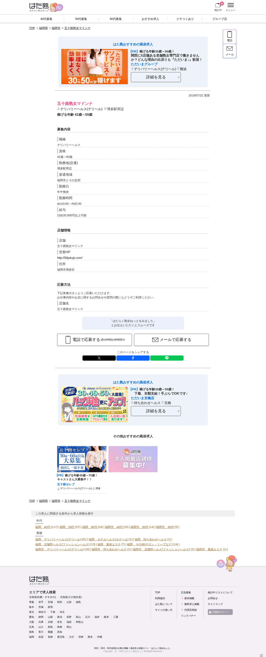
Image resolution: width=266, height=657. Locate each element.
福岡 (31, 636)
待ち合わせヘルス (147, 403)
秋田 (59, 602)
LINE (166, 358)
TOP (32, 28)
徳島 (31, 631)
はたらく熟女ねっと (133, 651)
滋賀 (68, 621)
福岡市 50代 (139, 527)
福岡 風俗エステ (109, 544)
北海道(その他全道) (71, 597)
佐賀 (40, 636)
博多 (98, 488)
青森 (31, 602)
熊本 (90, 636)
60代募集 (116, 19)
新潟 (59, 617)
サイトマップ (215, 604)
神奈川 (42, 612)
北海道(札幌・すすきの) (42, 597)
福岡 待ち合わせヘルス (151, 539)
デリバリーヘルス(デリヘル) (155, 69)
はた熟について (163, 604)
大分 (71, 636)
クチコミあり (185, 19)
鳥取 (50, 626)
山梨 (50, 617)
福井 (97, 617)
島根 (59, 626)
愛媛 (50, 631)
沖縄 (99, 636)
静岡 (40, 617)
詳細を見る (156, 77)
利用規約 (160, 598)
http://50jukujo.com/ (69, 257)
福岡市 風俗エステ (209, 549)
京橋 (167, 403)
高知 (59, 631)
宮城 (50, 602)
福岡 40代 (42, 527)
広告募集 (186, 592)
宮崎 (80, 636)
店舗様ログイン (220, 612)
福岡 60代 (89, 527)
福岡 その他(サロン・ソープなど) (149, 544)
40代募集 (47, 19)
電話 (229, 40)
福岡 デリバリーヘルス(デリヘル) (58, 539)
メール (230, 54)
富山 (78, 617)
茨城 (40, 607)
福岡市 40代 (114, 527)
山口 (40, 626)
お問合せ (213, 598)
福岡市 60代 (165, 527)
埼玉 (62, 612)
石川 (87, 617)
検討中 (219, 6)
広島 (31, 626)
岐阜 (106, 617)
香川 (40, 631)
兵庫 (40, 621)
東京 (31, 612)
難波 (183, 69)
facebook (133, 358)
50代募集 (81, 19)
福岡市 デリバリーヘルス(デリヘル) (59, 549)
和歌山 (79, 621)
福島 (78, 602)
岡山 (68, 626)
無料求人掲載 (191, 604)
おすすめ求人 (150, 19)
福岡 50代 (67, 527)
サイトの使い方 (163, 609)
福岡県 (43, 28)
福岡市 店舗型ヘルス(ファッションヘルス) (161, 549)
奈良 (59, 621)
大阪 (31, 621)
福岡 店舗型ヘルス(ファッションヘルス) (62, 544)
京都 (50, 621)
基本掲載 (189, 598)
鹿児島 (61, 636)
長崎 (50, 636)
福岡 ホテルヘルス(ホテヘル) (108, 539)
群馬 (50, 607)
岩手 (40, 602)
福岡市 (56, 28)
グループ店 (219, 19)
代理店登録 (190, 609)
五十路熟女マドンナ (77, 28)
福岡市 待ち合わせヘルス (109, 549)
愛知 (31, 617)
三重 (115, 617)
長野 (68, 617)
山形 (68, 602)
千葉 (52, 612)
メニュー (229, 7)
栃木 (31, 607)
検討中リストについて (220, 592)
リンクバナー (188, 615)
